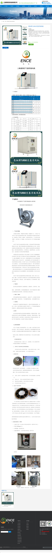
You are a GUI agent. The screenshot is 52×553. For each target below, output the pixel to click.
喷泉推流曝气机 (20, 541)
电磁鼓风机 (19, 529)
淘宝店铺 (47, 6)
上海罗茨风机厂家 (25, 547)
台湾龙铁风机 (8, 547)
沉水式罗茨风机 (12, 547)
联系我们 (41, 6)
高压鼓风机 (19, 527)
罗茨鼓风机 (19, 526)
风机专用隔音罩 (20, 540)
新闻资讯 (23, 6)
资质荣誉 (27, 524)
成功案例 (17, 6)
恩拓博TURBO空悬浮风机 (11, 21)
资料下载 (29, 6)
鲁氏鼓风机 (19, 524)
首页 (0, 6)
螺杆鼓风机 (19, 532)
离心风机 (19, 543)
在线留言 (35, 6)
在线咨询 (31, 44)
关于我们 (5, 6)
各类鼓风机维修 (20, 538)
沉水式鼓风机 (16, 547)
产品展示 (11, 6)
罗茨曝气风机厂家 (20, 547)
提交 (10, 531)
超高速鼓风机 (19, 535)
